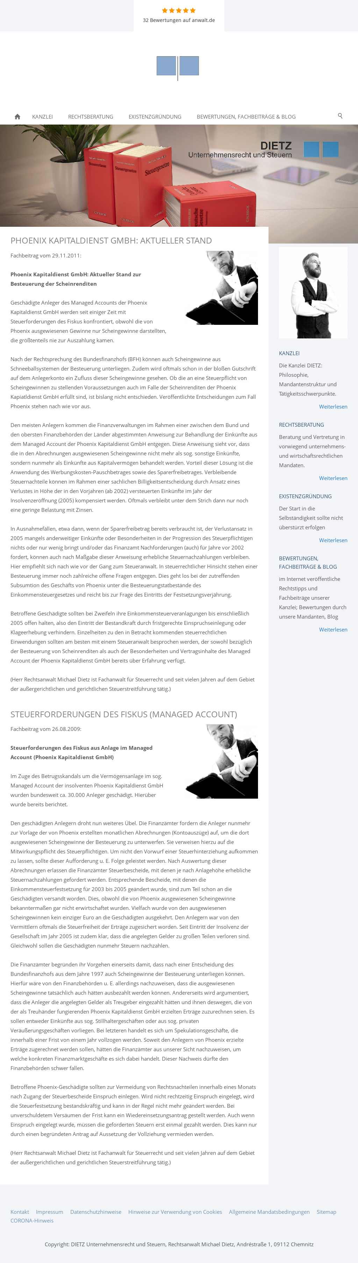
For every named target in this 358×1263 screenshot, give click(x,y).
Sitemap (326, 1211)
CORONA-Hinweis (31, 1220)
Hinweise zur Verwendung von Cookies (175, 1211)
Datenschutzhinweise (95, 1211)
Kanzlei (289, 353)
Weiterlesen (333, 406)
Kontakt (19, 1211)
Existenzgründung (305, 496)
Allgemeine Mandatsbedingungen (269, 1211)
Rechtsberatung (301, 424)
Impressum (49, 1211)
